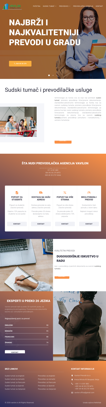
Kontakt (99, 6)
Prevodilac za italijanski (47, 389)
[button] (49, 75)
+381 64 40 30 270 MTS (84, 386)
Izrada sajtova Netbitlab (92, 403)
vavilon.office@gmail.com (84, 393)
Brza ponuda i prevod (89, 198)
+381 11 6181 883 (82, 384)
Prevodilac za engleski (46, 376)
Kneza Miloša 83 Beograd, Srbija (86, 380)
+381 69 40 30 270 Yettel (84, 389)
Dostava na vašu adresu (41, 198)
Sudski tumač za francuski (15, 382)
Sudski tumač (49, 6)
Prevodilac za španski (46, 386)
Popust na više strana (65, 198)
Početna (36, 6)
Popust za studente (17, 198)
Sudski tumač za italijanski (15, 389)
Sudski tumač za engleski (14, 376)
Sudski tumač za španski (14, 386)
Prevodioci (64, 6)
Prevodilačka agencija (83, 6)
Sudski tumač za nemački (15, 379)
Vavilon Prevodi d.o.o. (82, 375)
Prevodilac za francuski (47, 382)
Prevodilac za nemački (46, 379)
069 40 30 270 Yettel (53, 169)
